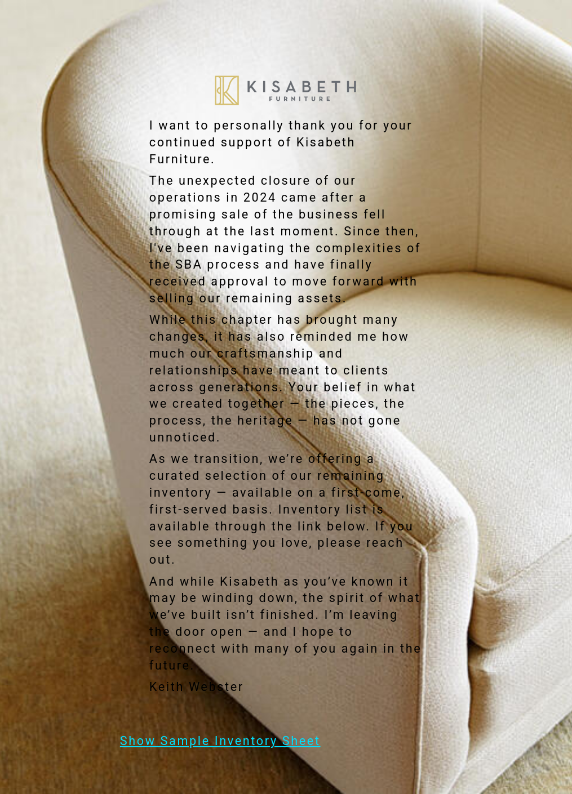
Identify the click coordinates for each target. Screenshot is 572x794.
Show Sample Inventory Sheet (220, 741)
